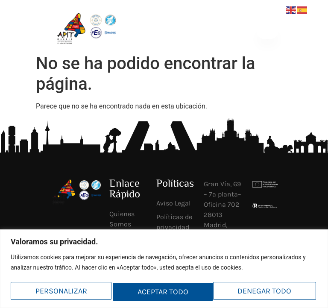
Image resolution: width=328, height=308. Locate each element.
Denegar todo (164, 291)
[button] (267, 31)
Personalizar (60, 291)
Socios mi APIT (195, 31)
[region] (164, 269)
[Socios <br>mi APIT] (176, 31)
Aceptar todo (268, 291)
